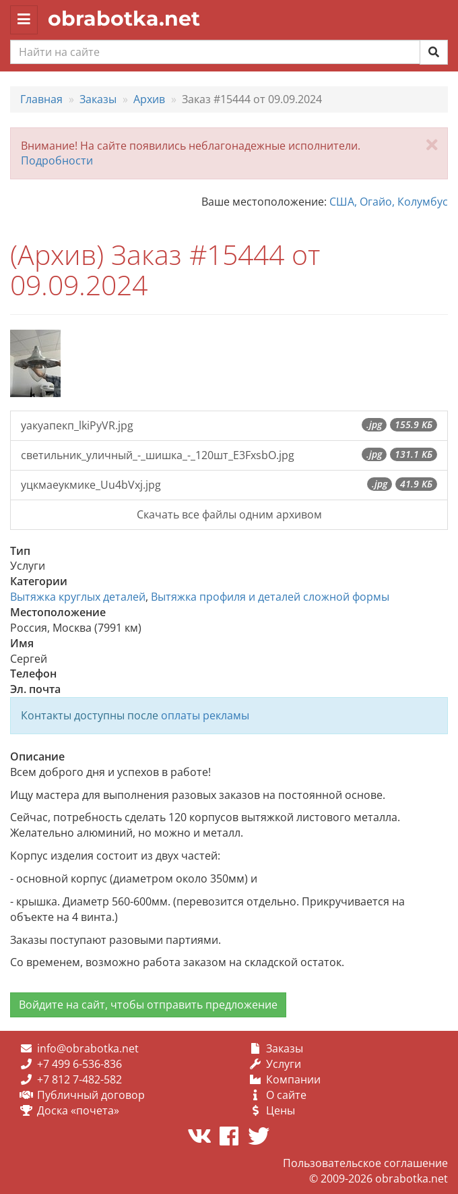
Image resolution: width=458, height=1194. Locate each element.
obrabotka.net (124, 18)
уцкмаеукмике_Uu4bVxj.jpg (229, 484)
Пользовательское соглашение (365, 1163)
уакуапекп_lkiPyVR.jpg (229, 425)
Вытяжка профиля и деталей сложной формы (270, 596)
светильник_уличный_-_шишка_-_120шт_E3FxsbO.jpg (229, 455)
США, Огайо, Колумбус (388, 201)
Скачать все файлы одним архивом (229, 514)
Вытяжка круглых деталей (77, 596)
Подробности (57, 160)
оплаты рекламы (205, 715)
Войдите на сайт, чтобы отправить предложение (148, 1004)
